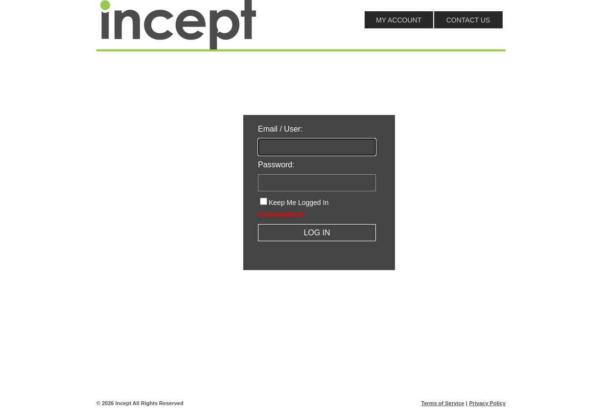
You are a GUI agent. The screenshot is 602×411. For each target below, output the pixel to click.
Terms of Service (442, 403)
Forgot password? (281, 214)
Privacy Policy (487, 403)
